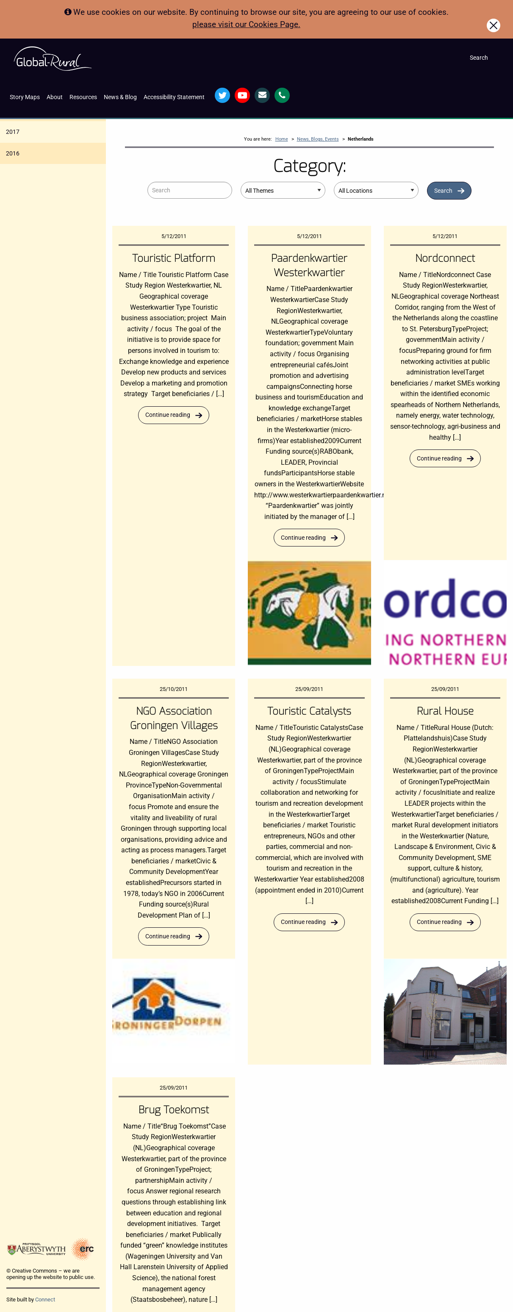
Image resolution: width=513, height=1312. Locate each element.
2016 (12, 153)
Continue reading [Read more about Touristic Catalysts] (303, 922)
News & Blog (120, 97)
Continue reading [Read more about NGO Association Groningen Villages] (167, 936)
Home (281, 139)
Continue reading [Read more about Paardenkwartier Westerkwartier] (303, 537)
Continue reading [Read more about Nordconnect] (439, 458)
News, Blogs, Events (318, 139)
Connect (45, 1299)
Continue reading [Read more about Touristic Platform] (167, 415)
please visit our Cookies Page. (246, 24)
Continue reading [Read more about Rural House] (439, 922)
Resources (83, 97)
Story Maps (25, 97)
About (55, 97)
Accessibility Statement (174, 97)
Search (443, 190)
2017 (12, 131)
